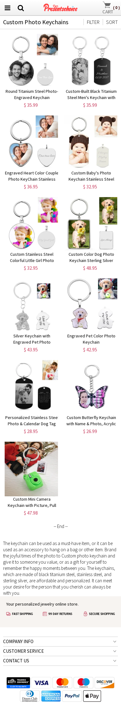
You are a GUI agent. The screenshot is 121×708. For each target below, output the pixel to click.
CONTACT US (16, 661)
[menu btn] (7, 8)
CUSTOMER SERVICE (23, 651)
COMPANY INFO (18, 641)
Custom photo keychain (84, 556)
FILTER (93, 22)
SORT (112, 22)
